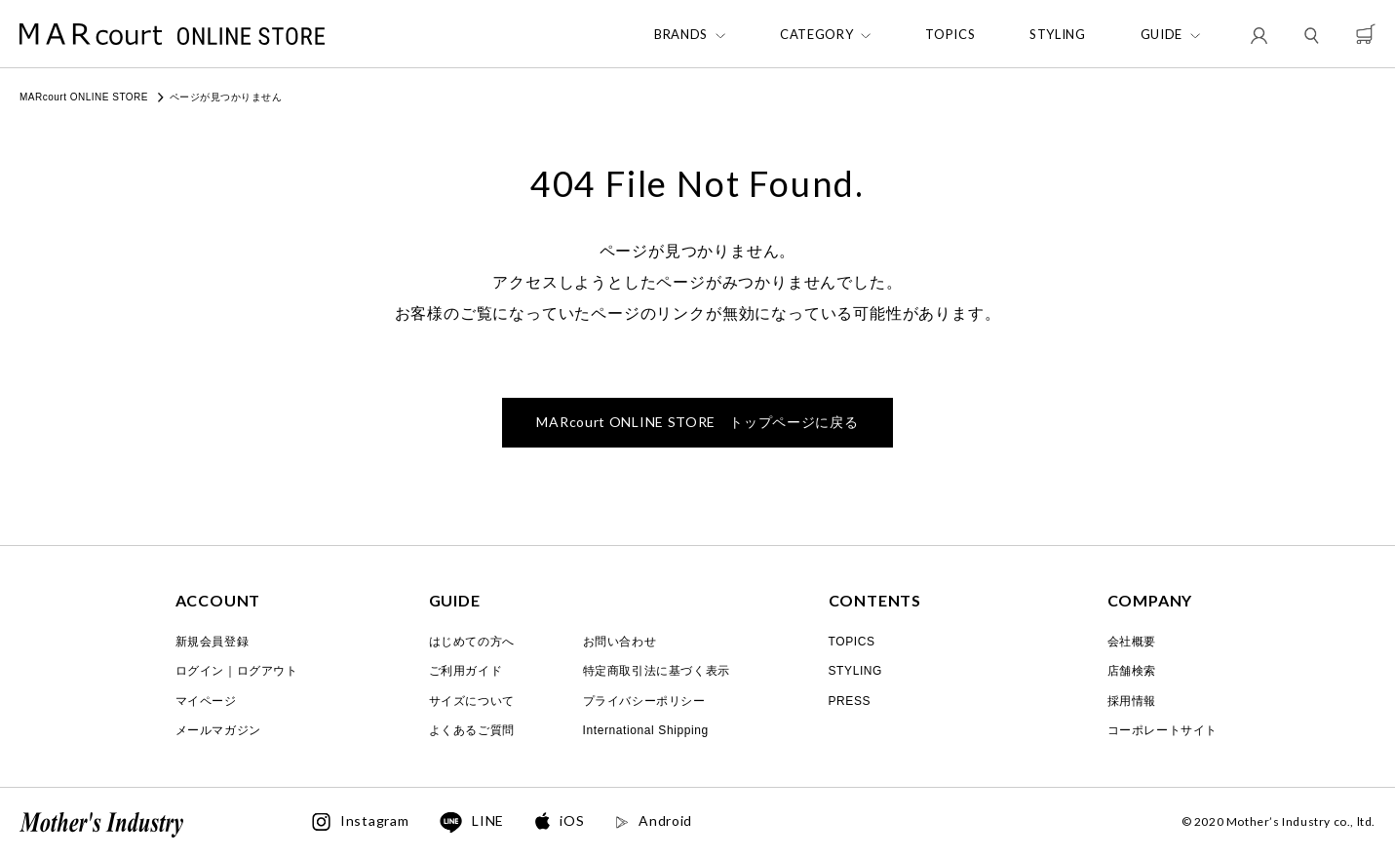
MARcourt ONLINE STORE (83, 97)
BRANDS (681, 34)
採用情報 (1131, 701)
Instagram (360, 822)
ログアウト (267, 671)
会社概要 (1131, 641)
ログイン (199, 671)
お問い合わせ (620, 641)
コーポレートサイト (1162, 730)
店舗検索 (1131, 671)
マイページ (206, 701)
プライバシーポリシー (644, 701)
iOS (559, 821)
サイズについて (472, 701)
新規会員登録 (212, 641)
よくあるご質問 (472, 730)
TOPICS (950, 34)
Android (653, 821)
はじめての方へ (472, 641)
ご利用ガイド (466, 671)
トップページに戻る (697, 421)
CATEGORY (816, 34)
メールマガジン (218, 730)
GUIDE (1161, 34)
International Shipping (646, 730)
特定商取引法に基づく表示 (656, 671)
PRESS (850, 701)
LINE (472, 823)
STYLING (1057, 34)
